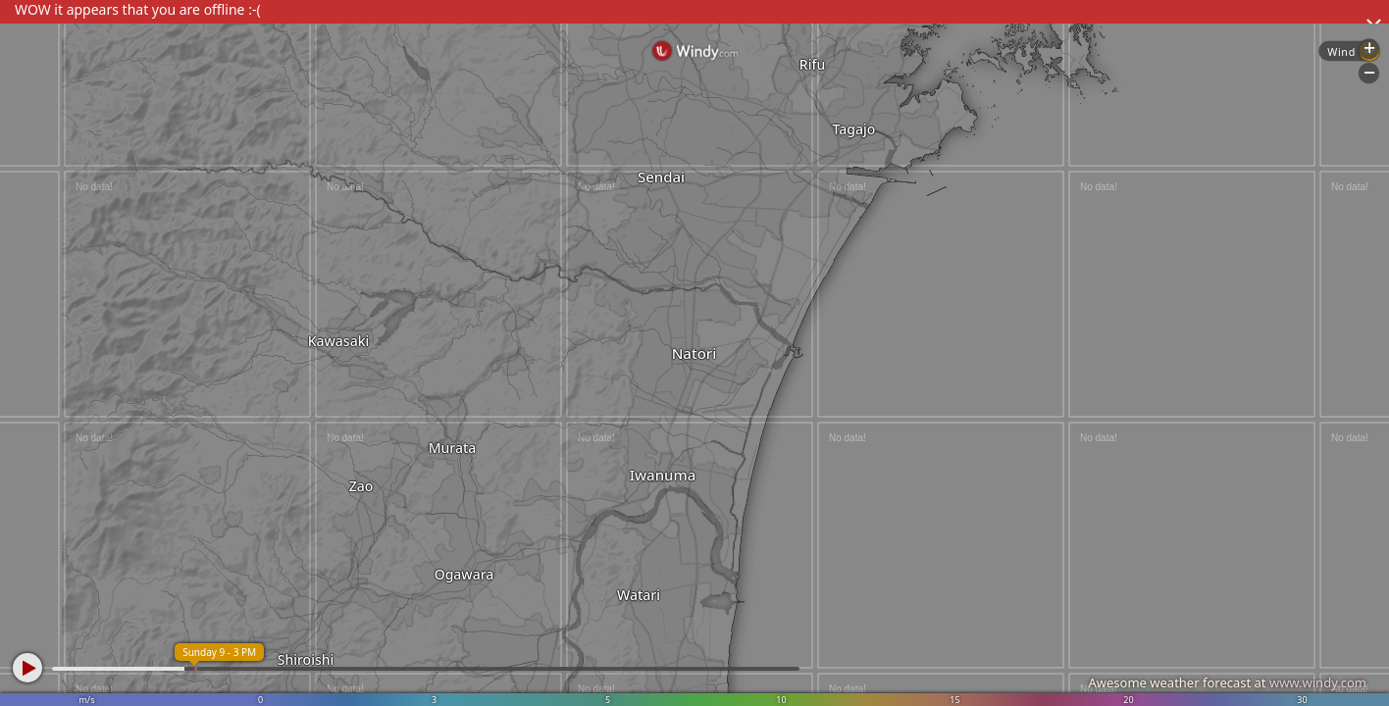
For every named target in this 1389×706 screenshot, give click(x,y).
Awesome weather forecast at (1227, 682)
